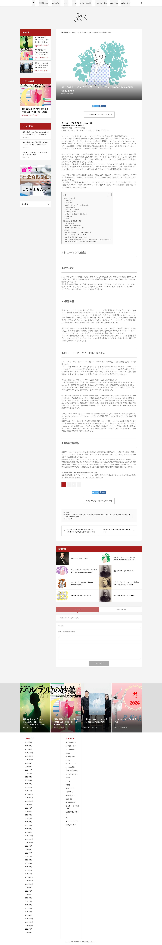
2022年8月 (28, 891)
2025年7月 (28, 770)
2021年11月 (29, 922)
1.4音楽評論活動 (70, 207)
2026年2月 (28, 746)
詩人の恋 (78, 516)
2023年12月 (29, 836)
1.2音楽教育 (68, 203)
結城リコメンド (71, 825)
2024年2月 (28, 829)
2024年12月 (29, 794)
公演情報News (43, 3)
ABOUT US (114, 3)
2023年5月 (28, 860)
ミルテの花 (97, 514)
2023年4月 (28, 863)
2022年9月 (28, 887)
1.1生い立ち (68, 200)
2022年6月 (28, 898)
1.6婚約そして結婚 (70, 212)
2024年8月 (28, 808)
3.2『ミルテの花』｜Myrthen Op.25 (75, 235)
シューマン (82, 514)
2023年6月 (28, 856)
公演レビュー (70, 795)
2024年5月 (28, 818)
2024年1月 (28, 832)
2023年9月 (28, 846)
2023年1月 (28, 874)
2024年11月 (29, 797)
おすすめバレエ (71, 746)
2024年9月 (28, 804)
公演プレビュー (71, 792)
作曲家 (71, 93)
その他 (68, 753)
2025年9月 (28, 763)
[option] (35, 707)
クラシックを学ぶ (101, 3)
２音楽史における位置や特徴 (72, 221)
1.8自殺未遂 (68, 216)
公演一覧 (69, 799)
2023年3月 (28, 867)
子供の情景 (72, 516)
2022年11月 (29, 880)
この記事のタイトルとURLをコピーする (99, 114)
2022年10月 (29, 884)
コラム (68, 778)
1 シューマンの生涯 (69, 198)
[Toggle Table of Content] (108, 194)
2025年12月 (29, 753)
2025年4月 (28, 780)
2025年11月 (29, 756)
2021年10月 (29, 925)
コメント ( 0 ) (77, 609)
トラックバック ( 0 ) (120, 609)
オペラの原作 (70, 767)
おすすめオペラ (71, 742)
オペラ (66, 3)
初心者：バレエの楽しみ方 (72, 807)
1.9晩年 (67, 218)
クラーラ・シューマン (72, 514)
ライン (102, 514)
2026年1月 (28, 749)
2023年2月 (28, 870)
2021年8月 (28, 932)
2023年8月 (28, 849)
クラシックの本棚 (86, 3)
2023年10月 (29, 842)
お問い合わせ (125, 3)
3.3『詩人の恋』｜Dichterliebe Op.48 (76, 237)
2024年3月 (28, 825)
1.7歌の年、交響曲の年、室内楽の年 (76, 214)
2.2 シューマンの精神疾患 (73, 225)
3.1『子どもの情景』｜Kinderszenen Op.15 (78, 232)
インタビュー (56, 3)
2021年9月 (28, 929)
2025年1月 (28, 791)
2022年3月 (28, 908)
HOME (33, 3)
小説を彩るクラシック (72, 813)
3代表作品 (66, 230)
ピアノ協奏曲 (89, 514)
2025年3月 (28, 784)
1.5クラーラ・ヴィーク (72, 209)
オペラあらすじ (71, 763)
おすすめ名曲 (70, 749)
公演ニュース (70, 788)
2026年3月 (28, 742)
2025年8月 (28, 766)
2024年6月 (28, 815)
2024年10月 (29, 801)
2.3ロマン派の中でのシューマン (74, 228)
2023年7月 (28, 853)
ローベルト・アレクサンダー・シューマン (117, 514)
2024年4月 (28, 822)
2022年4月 (28, 905)
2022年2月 (28, 912)
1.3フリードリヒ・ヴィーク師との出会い (77, 205)
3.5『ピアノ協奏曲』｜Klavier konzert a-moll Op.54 (80, 241)
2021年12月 (29, 919)
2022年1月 (28, 915)
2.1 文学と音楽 (69, 223)
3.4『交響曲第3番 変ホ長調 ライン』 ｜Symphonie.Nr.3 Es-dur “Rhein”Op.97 (88, 239)
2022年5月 (28, 901)
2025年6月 (28, 773)
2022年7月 (28, 894)
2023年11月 (29, 839)
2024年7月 (28, 811)
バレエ (74, 3)
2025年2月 (28, 787)
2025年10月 (29, 759)
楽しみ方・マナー (71, 821)
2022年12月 (29, 877)
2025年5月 (28, 777)
